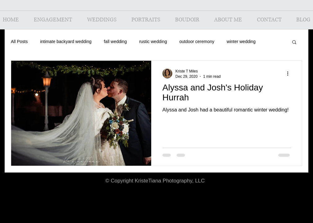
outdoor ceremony (196, 41)
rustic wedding (153, 41)
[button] (294, 42)
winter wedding (241, 41)
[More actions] (289, 73)
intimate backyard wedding (65, 41)
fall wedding (115, 41)
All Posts (19, 41)
